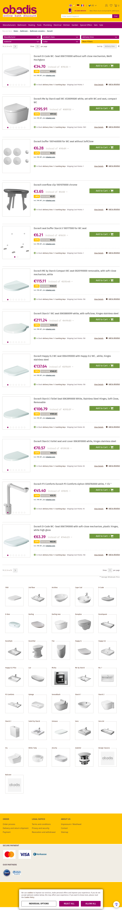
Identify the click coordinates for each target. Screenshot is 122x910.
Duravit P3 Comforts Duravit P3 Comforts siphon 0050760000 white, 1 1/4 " (72, 484)
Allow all (90, 903)
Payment (6, 832)
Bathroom (24, 31)
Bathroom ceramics (37, 31)
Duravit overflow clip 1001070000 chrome (55, 185)
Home (16, 31)
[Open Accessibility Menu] (116, 904)
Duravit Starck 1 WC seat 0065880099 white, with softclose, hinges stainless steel (76, 313)
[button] (93, 5)
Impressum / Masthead (71, 824)
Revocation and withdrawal (43, 832)
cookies (30, 893)
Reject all (69, 903)
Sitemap (64, 832)
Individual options (39, 903)
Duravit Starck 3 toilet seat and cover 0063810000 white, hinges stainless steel (75, 441)
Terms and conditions (41, 824)
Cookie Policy (29, 897)
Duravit (50, 31)
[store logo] (20, 10)
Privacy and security (40, 828)
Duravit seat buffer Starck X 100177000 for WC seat (60, 228)
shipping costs (50, 76)
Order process (9, 824)
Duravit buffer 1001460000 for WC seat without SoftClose (64, 141)
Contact (64, 828)
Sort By (99, 46)
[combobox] (86, 16)
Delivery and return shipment (15, 828)
